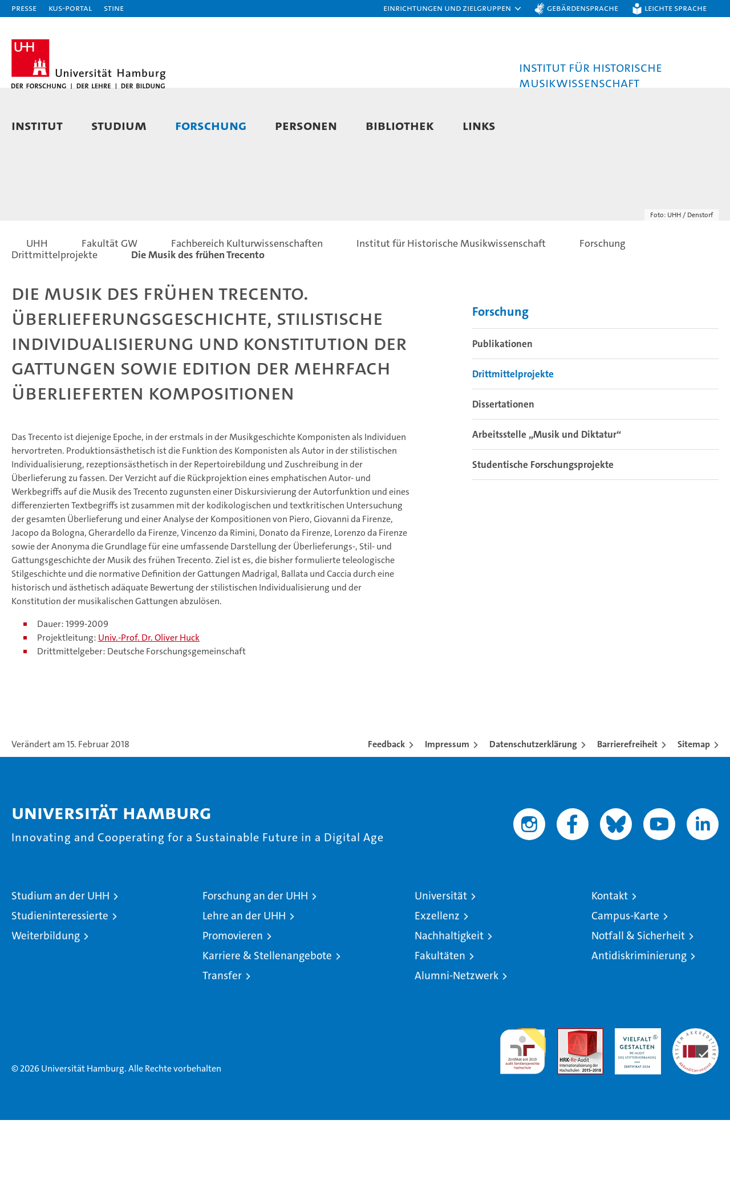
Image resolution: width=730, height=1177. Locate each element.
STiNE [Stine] (114, 8)
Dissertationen (503, 461)
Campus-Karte (625, 973)
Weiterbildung (45, 992)
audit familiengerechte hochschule (523, 1103)
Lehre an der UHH (244, 973)
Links (479, 125)
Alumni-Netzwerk (456, 1032)
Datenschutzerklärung (533, 801)
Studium (119, 125)
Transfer (222, 1032)
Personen (306, 125)
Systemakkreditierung (695, 1091)
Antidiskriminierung (639, 1012)
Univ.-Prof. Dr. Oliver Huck (149, 695)
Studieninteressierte (59, 973)
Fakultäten (440, 1012)
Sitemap (694, 801)
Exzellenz (437, 973)
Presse (23, 8)
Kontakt (609, 953)
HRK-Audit (635, 1091)
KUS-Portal (70, 8)
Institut (37, 125)
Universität (441, 953)
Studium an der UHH (60, 953)
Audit (568, 1091)
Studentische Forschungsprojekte (543, 522)
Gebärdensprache (582, 8)
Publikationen (502, 401)
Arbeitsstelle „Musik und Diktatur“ (546, 492)
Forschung (210, 125)
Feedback (386, 801)
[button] (452, 8)
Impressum (447, 801)
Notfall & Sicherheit (638, 992)
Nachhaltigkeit (449, 992)
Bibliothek (400, 125)
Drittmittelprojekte (513, 431)
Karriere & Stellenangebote (267, 1012)
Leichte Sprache (675, 8)
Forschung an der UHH (255, 953)
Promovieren (232, 992)
